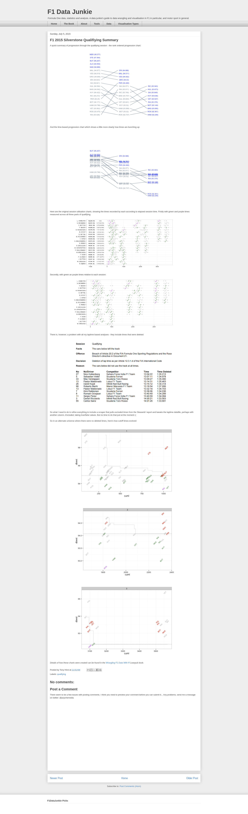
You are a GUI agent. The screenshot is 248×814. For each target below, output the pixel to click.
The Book (69, 23)
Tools (97, 23)
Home (54, 23)
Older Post (192, 778)
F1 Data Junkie (69, 11)
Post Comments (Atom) (130, 786)
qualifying (61, 674)
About (84, 23)
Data (108, 23)
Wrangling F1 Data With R (118, 663)
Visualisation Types (128, 23)
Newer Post (56, 778)
